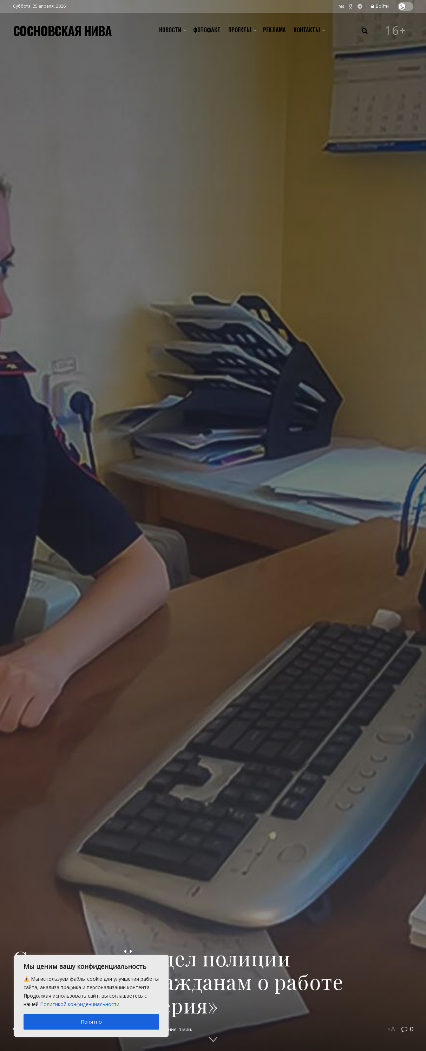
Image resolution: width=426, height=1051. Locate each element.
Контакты (307, 30)
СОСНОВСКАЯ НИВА (62, 30)
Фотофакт (207, 30)
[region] (91, 996)
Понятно (91, 1021)
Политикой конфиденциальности (79, 1004)
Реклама (274, 30)
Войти (380, 6)
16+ (395, 30)
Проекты (239, 30)
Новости (170, 30)
